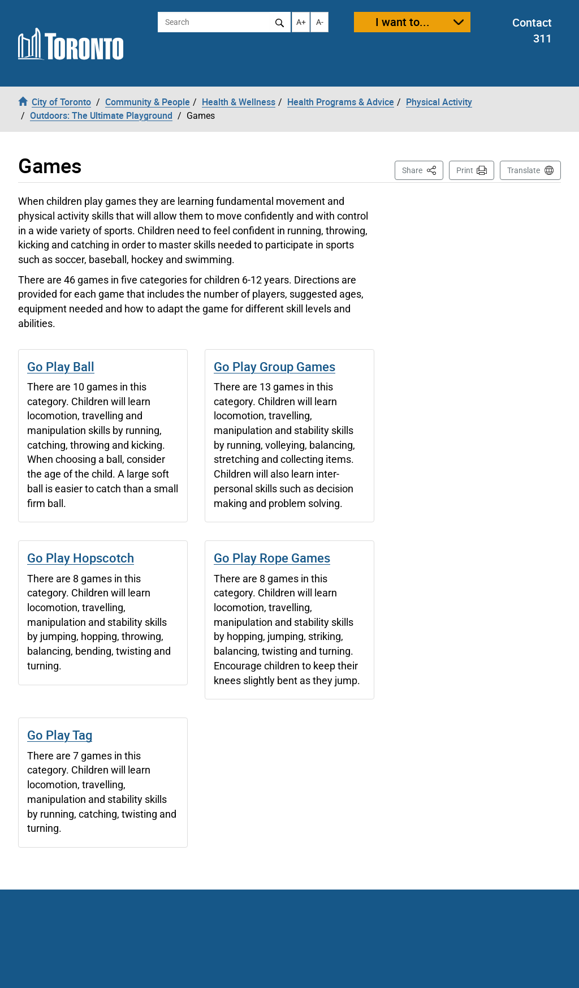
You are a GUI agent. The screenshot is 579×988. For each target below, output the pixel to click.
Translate (523, 170)
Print (464, 170)
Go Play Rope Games (272, 557)
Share (422, 169)
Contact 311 (532, 30)
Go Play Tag (59, 735)
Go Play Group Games (274, 366)
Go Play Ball (60, 366)
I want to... (402, 21)
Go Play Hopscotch (80, 557)
